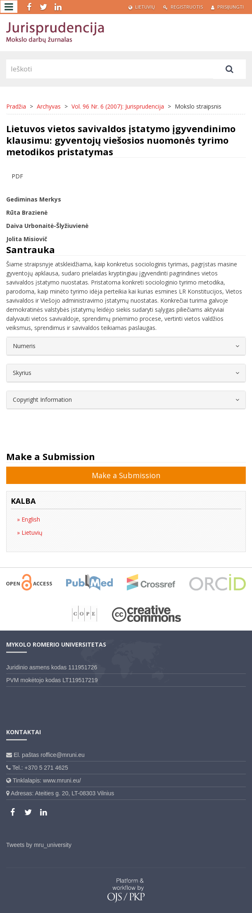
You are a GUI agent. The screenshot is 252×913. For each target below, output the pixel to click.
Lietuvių (141, 7)
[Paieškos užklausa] (109, 68)
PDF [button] (17, 176)
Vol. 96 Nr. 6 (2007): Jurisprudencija (117, 106)
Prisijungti (227, 7)
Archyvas (49, 106)
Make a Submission (126, 475)
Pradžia (16, 106)
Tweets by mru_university (38, 845)
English (30, 519)
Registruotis (183, 7)
